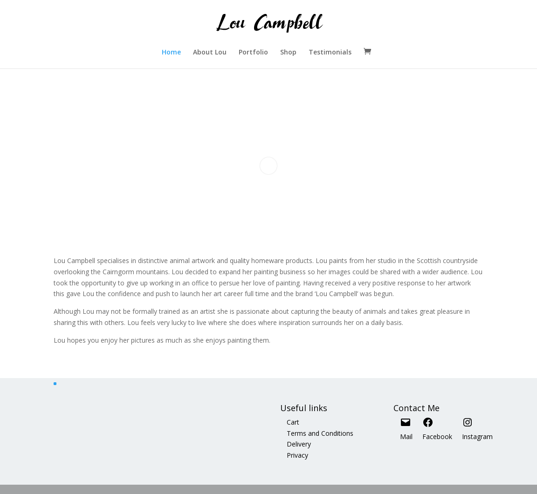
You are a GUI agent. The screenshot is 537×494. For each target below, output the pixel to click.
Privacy (297, 455)
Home (171, 52)
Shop (288, 52)
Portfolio (253, 52)
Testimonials (330, 52)
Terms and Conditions (320, 433)
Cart (293, 422)
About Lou (210, 52)
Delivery (299, 444)
